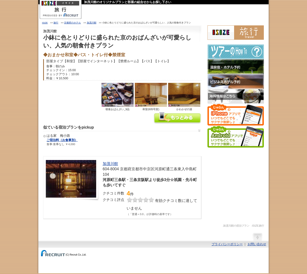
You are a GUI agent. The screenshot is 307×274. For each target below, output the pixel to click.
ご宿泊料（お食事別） (62, 140)
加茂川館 (91, 22)
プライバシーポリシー (227, 244)
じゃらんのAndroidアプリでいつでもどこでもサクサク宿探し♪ (235, 137)
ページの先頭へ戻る (257, 237)
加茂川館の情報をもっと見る (177, 118)
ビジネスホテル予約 (236, 81)
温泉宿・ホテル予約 (236, 66)
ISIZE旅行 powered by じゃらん (235, 32)
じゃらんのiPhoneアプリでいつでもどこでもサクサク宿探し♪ (235, 115)
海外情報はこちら (236, 96)
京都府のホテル (72, 22)
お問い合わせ (257, 244)
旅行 (55, 22)
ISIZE (45, 22)
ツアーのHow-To (236, 52)
